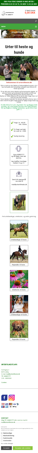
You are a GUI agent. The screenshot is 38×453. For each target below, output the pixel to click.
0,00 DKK (30, 12)
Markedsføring (8, 435)
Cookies (4, 382)
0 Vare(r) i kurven (30, 10)
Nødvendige (7, 433)
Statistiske (7, 440)
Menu (3, 26)
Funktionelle (7, 438)
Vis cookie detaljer (7, 443)
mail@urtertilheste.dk (13, 374)
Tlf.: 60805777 (6, 376)
